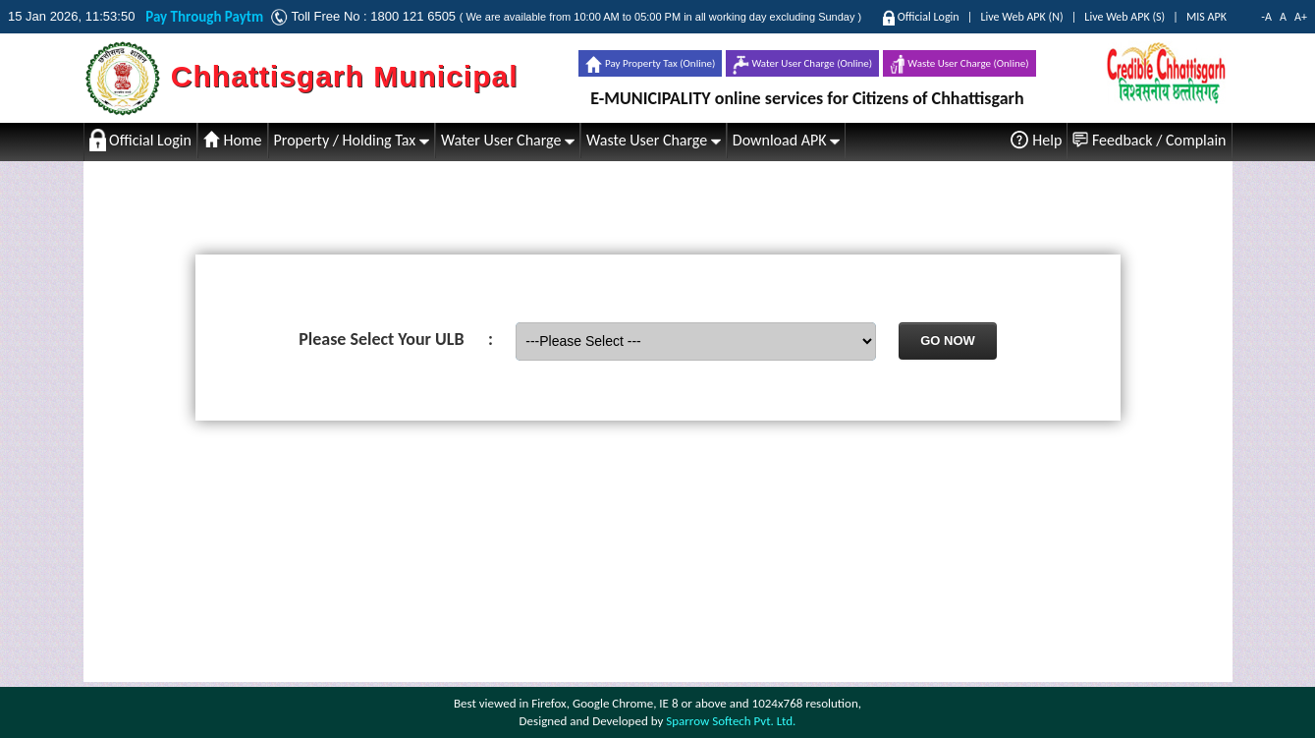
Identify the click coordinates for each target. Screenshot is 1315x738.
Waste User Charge (653, 140)
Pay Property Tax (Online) (650, 64)
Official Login (928, 17)
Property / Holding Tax (351, 140)
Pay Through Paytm (207, 17)
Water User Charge (508, 140)
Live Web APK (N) (1021, 17)
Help (1036, 139)
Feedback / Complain (1149, 140)
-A (1266, 17)
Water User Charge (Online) (802, 65)
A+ (1300, 17)
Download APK (786, 140)
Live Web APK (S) (1124, 17)
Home (232, 140)
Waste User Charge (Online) (959, 64)
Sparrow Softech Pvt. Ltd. (730, 720)
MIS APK (1206, 17)
